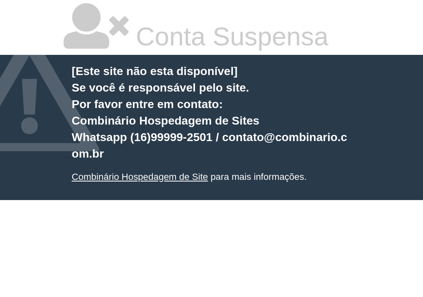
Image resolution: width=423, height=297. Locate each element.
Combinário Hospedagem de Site (140, 177)
